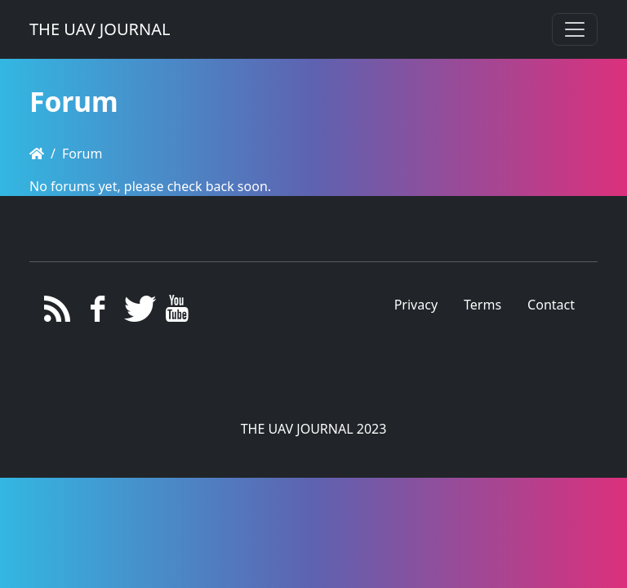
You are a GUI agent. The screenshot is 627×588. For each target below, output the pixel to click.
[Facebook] (97, 313)
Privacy (416, 305)
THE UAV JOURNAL (99, 29)
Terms (482, 305)
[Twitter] (137, 313)
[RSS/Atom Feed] (57, 313)
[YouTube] (177, 313)
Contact (551, 305)
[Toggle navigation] (575, 29)
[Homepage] (36, 154)
